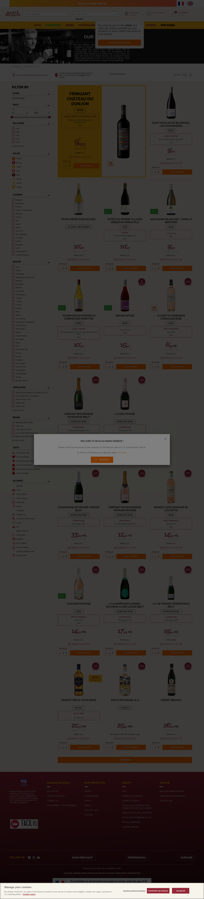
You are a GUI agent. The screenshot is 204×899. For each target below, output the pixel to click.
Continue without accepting (134, 896)
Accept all (180, 896)
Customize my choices (158, 896)
